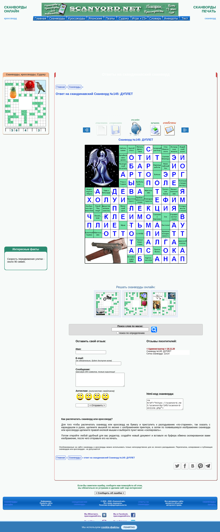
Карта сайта (46, 507)
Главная (61, 87)
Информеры (46, 503)
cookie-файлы (110, 527)
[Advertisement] (110, 46)
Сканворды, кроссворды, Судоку (26, 74)
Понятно (129, 527)
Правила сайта (46, 505)
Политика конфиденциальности (112, 507)
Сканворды (75, 87)
